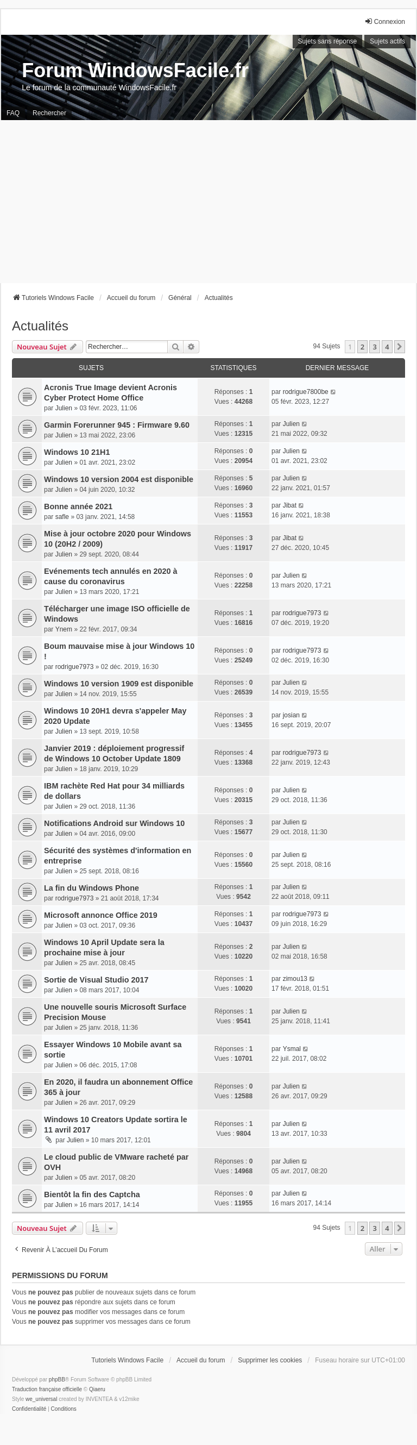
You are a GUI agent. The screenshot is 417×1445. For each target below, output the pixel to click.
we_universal (41, 1399)
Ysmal (292, 1049)
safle (62, 517)
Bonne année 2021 (78, 506)
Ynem (63, 629)
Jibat (289, 505)
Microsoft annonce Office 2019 (100, 915)
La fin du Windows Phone (91, 888)
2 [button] (362, 347)
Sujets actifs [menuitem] (387, 41)
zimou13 (295, 979)
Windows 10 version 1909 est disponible (118, 683)
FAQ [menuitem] (13, 113)
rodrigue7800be (305, 392)
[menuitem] (29, 1409)
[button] (399, 346)
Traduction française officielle (47, 1389)
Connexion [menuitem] (384, 21)
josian (291, 715)
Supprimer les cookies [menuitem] (270, 1360)
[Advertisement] (208, 202)
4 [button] (387, 347)
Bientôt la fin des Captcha (92, 1194)
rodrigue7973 (302, 613)
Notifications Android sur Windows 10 (114, 823)
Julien (63, 408)
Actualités (40, 325)
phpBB (57, 1380)
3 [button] (374, 347)
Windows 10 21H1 (77, 452)
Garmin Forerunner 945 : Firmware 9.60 (116, 425)
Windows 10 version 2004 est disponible (118, 479)
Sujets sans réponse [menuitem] (327, 41)
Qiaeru (97, 1389)
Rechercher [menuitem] (49, 113)
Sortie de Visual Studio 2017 (96, 979)
